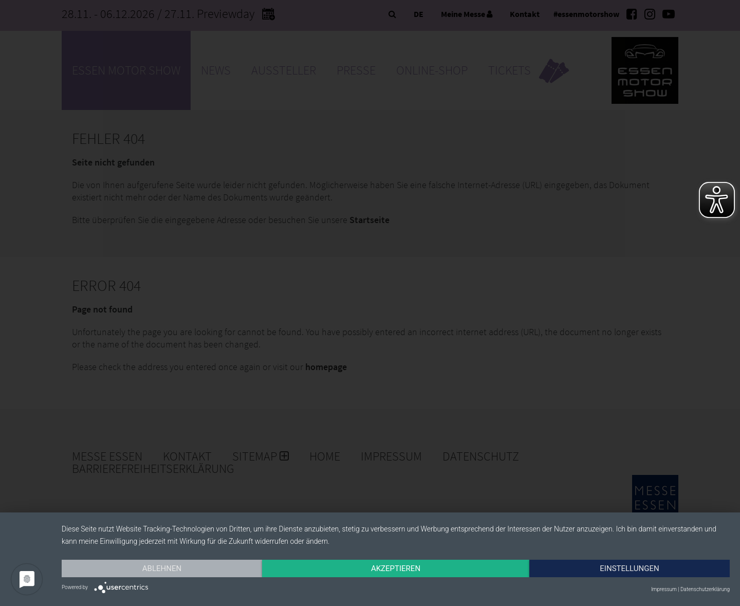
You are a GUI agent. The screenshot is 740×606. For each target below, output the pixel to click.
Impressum (664, 589)
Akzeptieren (395, 568)
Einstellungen (629, 568)
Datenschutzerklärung (705, 589)
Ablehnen (161, 568)
